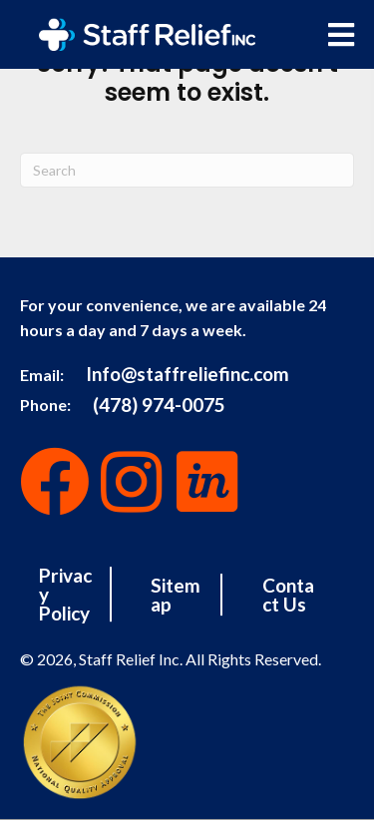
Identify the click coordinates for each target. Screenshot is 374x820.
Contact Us (288, 594)
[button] (55, 482)
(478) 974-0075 (159, 403)
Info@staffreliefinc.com (187, 373)
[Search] (187, 170)
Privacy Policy (65, 594)
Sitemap (175, 594)
